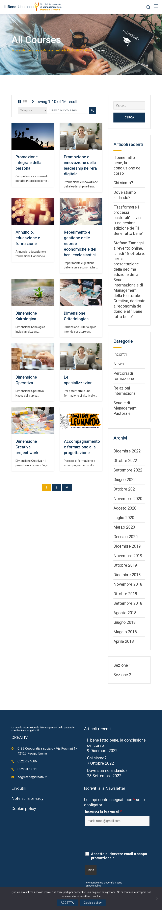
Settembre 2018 (127, 603)
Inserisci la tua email (103, 811)
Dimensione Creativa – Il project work (27, 447)
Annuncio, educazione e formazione (28, 238)
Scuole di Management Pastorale (125, 408)
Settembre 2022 (127, 470)
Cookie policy (23, 808)
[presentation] (115, 839)
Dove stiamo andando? (107, 770)
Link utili (18, 788)
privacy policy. (93, 885)
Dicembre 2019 (127, 546)
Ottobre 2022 (125, 460)
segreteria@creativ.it (32, 777)
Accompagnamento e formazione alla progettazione (82, 447)
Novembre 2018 (127, 584)
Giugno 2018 (124, 622)
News (118, 363)
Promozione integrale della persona (29, 162)
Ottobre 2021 (125, 489)
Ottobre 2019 (125, 565)
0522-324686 (27, 761)
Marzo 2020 (124, 527)
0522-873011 (27, 769)
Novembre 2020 (127, 498)
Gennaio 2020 (125, 536)
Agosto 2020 (124, 508)
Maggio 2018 (125, 631)
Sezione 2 (122, 674)
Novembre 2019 (127, 555)
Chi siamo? (123, 182)
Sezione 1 (122, 665)
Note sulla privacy (27, 798)
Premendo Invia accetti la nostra (104, 882)
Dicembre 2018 (127, 574)
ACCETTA (67, 903)
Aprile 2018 (123, 641)
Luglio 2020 (123, 517)
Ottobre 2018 (125, 593)
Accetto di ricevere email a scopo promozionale (119, 856)
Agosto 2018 (124, 612)
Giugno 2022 (124, 479)
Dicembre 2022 (127, 451)
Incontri (120, 354)
